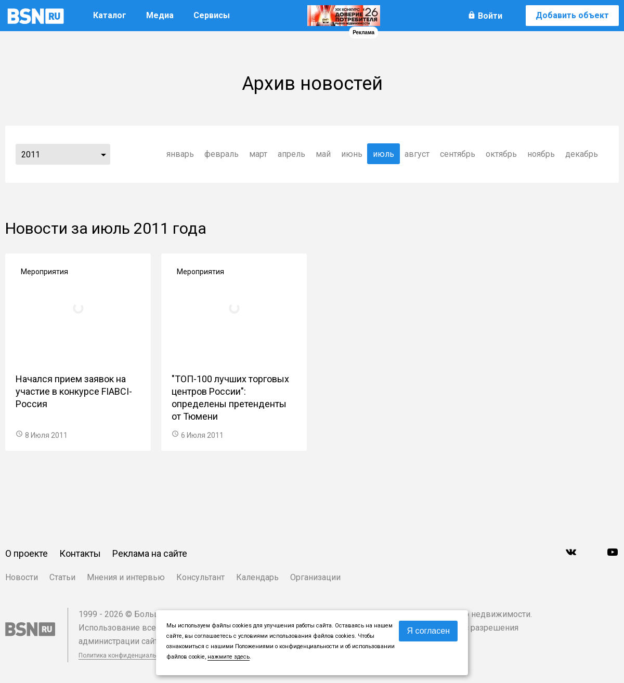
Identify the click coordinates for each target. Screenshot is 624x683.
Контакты (80, 553)
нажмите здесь (228, 656)
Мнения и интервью (126, 577)
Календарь (257, 577)
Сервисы (211, 15)
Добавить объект (572, 15)
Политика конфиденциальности (126, 655)
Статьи (62, 577)
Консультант (200, 577)
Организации (315, 577)
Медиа (160, 15)
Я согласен (428, 630)
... (103, 154)
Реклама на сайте (149, 553)
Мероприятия (44, 271)
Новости (21, 577)
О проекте (26, 553)
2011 (30, 154)
